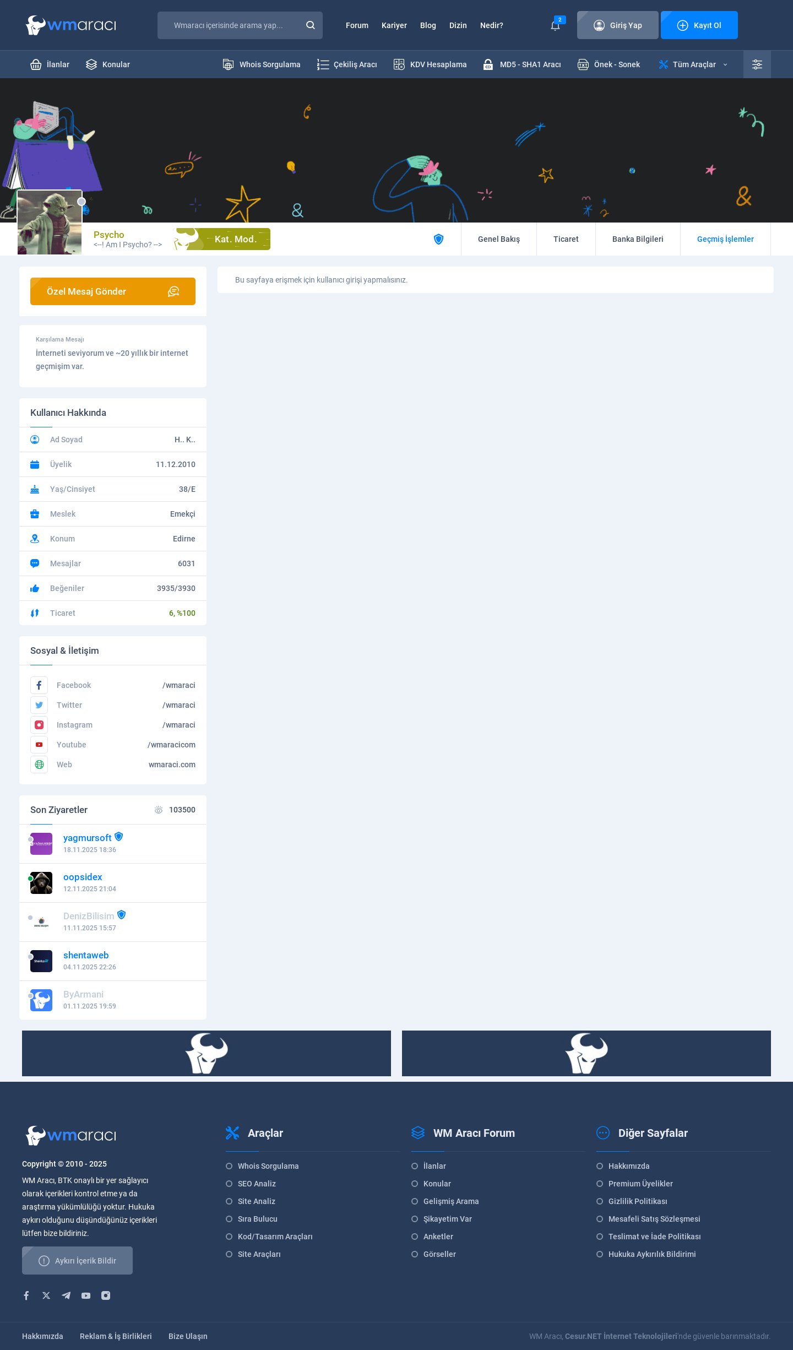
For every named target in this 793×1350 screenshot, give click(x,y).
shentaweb (86, 955)
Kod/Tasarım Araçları (275, 1236)
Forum (357, 25)
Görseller (439, 1254)
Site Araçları (259, 1254)
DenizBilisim (89, 915)
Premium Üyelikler (641, 1183)
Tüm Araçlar (693, 64)
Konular (437, 1183)
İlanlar (434, 1166)
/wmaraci (178, 685)
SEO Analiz (257, 1183)
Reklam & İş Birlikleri (116, 1336)
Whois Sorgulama (268, 1166)
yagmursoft (87, 837)
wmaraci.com (172, 764)
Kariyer (394, 25)
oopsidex (82, 876)
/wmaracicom (171, 744)
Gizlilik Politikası (638, 1201)
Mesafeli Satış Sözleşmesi (654, 1219)
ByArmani (83, 994)
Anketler (438, 1236)
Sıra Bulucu (258, 1219)
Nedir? (491, 25)
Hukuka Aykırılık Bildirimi (652, 1254)
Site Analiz (256, 1201)
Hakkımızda (629, 1166)
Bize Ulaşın (188, 1336)
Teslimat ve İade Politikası (655, 1236)
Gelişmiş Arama (451, 1201)
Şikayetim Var (447, 1219)
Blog (428, 25)
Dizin (458, 25)
